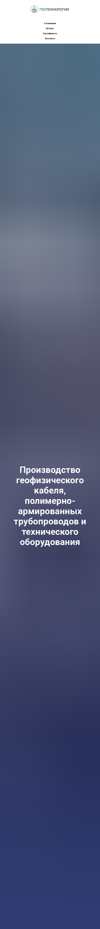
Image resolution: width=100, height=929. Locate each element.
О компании (50, 23)
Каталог (50, 28)
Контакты (50, 38)
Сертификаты (50, 33)
